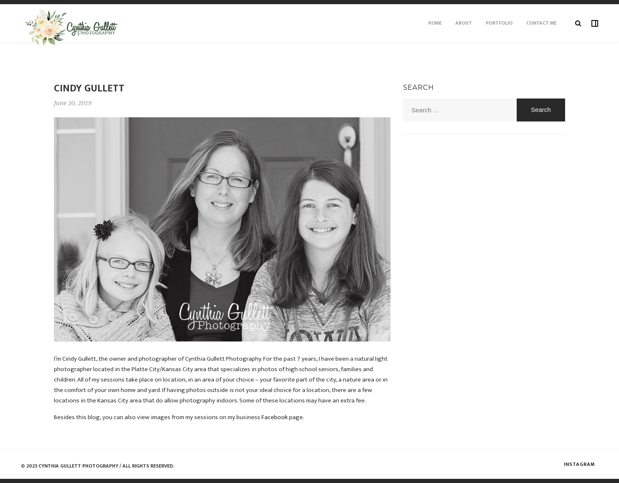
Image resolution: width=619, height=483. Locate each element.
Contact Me (541, 23)
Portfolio (499, 23)
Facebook (274, 417)
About (463, 23)
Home (434, 23)
